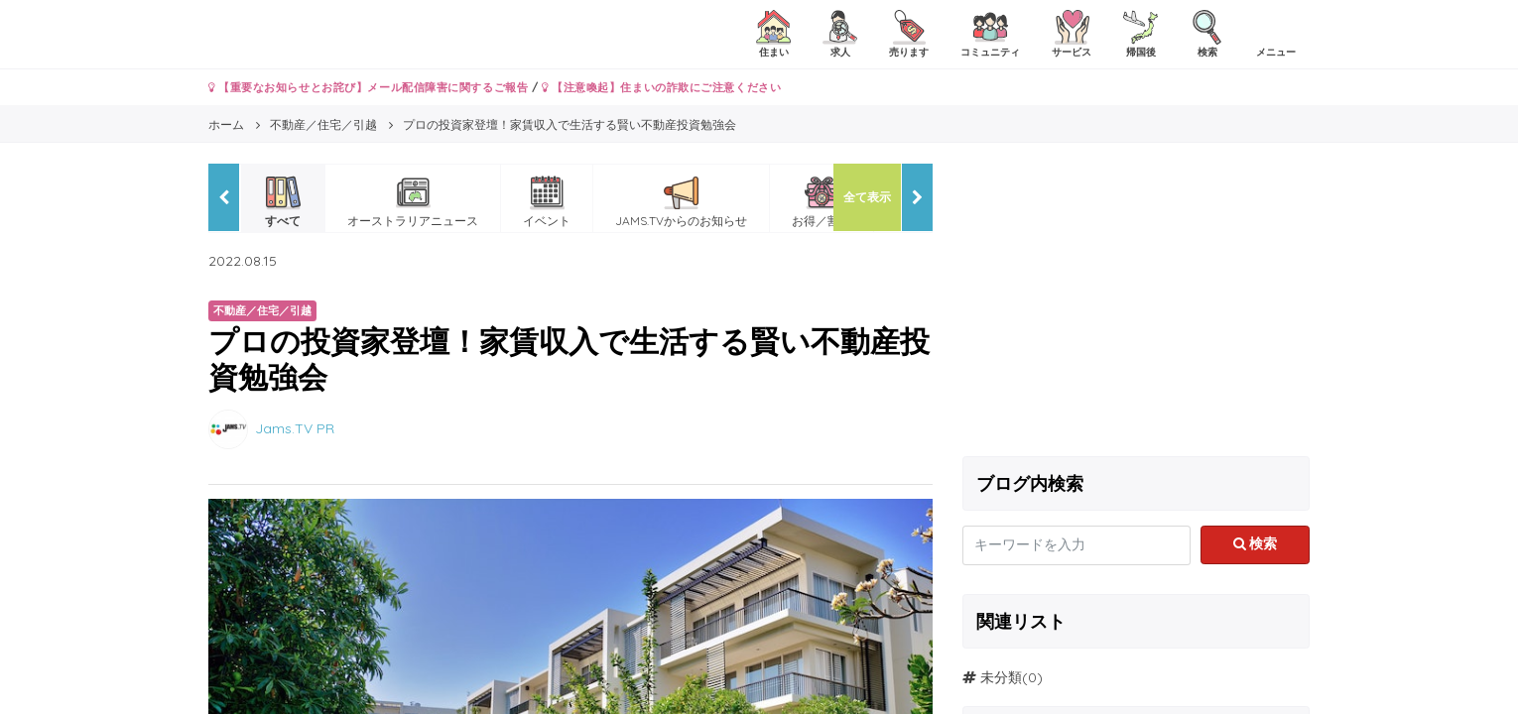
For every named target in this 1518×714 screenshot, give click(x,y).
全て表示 (867, 196)
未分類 (1001, 677)
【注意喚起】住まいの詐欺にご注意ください (661, 87)
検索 (1255, 543)
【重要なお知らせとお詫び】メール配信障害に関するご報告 (368, 87)
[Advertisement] (1136, 302)
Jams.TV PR (294, 427)
